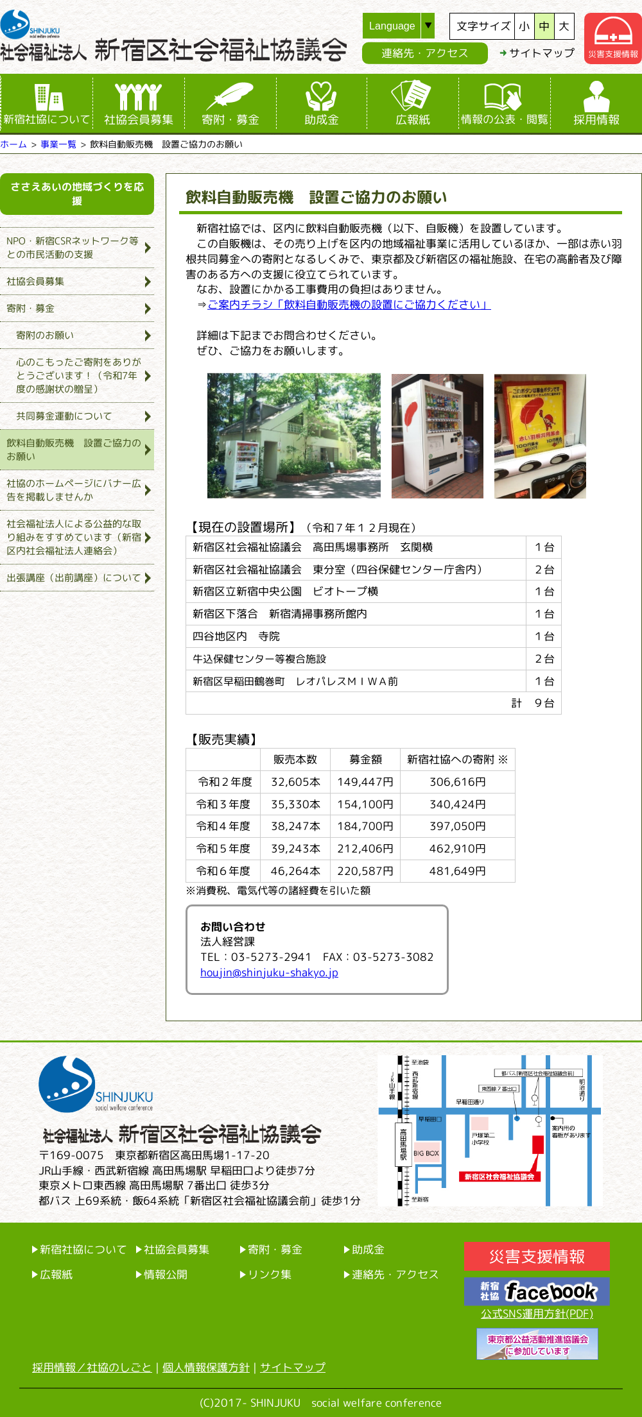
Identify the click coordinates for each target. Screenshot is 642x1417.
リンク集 (269, 1274)
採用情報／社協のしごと (92, 1367)
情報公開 (165, 1274)
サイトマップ (542, 53)
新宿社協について (47, 119)
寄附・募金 (230, 119)
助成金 (321, 119)
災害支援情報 (537, 1256)
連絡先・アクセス (425, 53)
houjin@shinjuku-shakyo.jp (269, 972)
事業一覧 (58, 144)
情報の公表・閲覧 (504, 119)
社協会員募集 (138, 119)
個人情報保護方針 (206, 1367)
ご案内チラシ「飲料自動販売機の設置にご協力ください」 (349, 304)
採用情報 (596, 119)
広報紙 (412, 119)
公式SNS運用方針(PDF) (537, 1313)
